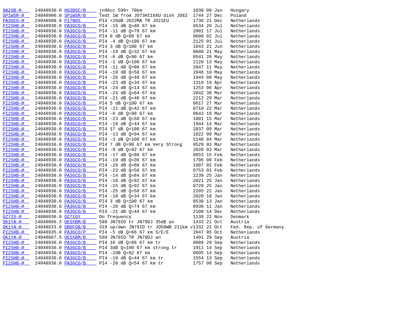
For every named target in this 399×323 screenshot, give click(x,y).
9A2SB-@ (16, 12)
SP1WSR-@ (16, 18)
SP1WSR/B (80, 18)
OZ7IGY (80, 260)
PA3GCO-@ (16, 24)
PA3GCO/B (80, 31)
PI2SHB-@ (16, 31)
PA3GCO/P (80, 278)
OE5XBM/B (80, 266)
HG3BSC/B (80, 12)
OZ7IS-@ (16, 260)
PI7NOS (80, 24)
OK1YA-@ (16, 266)
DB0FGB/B (80, 272)
